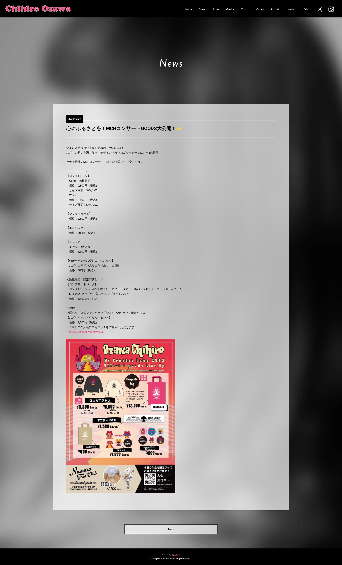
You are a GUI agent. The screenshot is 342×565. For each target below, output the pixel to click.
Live (216, 9)
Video (260, 9)
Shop (307, 9)
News (203, 9)
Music (245, 9)
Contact (292, 9)
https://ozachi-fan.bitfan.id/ (86, 332)
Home (188, 9)
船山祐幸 (176, 554)
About (274, 9)
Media (229, 9)
